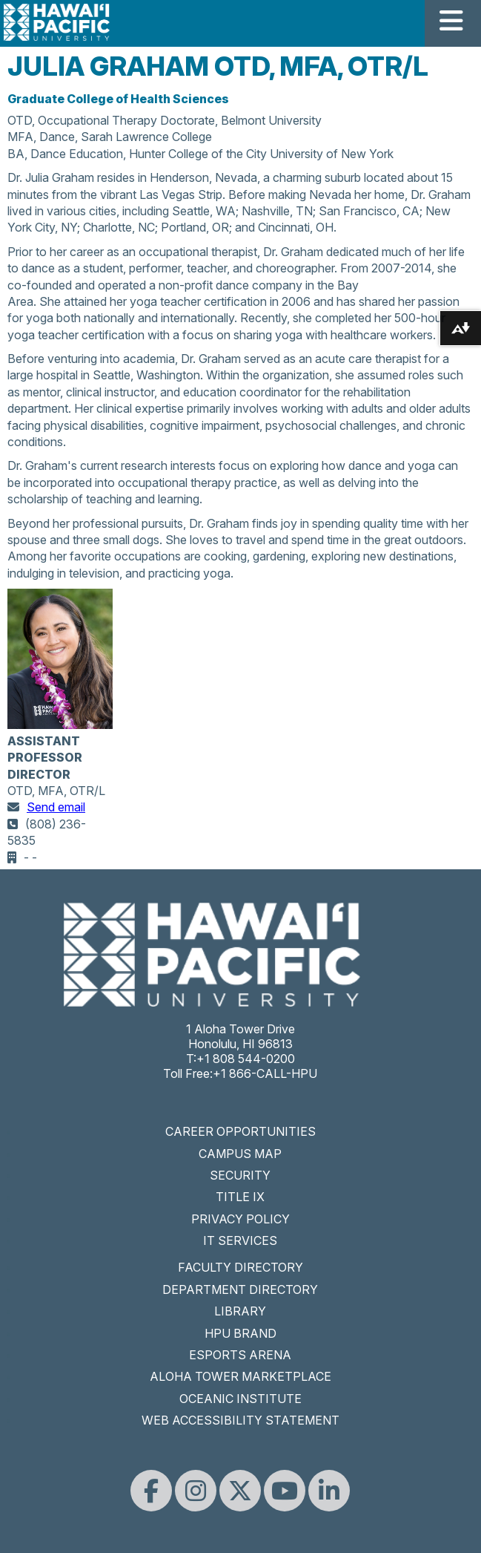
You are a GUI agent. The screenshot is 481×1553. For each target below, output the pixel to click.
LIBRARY (240, 1311)
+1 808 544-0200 (245, 1058)
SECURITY (240, 1175)
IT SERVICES (240, 1240)
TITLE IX (240, 1196)
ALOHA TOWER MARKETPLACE (240, 1376)
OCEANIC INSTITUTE (240, 1398)
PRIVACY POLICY (240, 1219)
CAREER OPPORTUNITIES (240, 1131)
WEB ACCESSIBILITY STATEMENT (240, 1420)
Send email (56, 807)
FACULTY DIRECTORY (240, 1267)
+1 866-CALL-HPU (265, 1073)
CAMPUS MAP (240, 1153)
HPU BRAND (240, 1333)
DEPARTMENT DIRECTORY (240, 1289)
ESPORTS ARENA (240, 1354)
